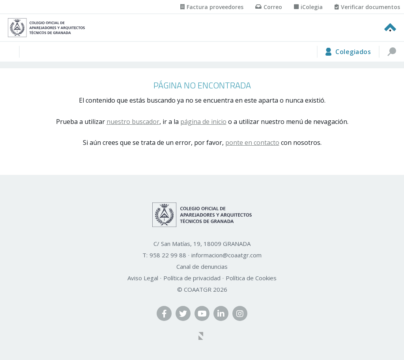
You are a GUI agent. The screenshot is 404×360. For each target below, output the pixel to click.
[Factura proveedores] (211, 6)
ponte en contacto (252, 142)
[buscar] (391, 52)
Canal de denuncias (202, 266)
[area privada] (348, 52)
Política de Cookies (251, 278)
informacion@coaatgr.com (226, 255)
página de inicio (203, 121)
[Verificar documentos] (367, 6)
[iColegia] (308, 6)
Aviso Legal (142, 278)
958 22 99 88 (168, 255)
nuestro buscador (133, 121)
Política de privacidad (192, 278)
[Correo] (268, 6)
